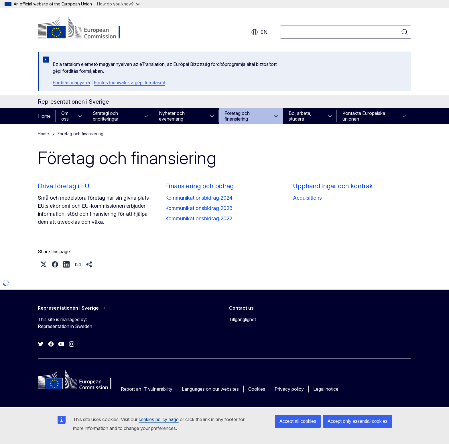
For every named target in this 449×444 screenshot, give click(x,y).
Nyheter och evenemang (172, 116)
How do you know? (118, 3)
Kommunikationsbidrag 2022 (198, 218)
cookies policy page (159, 419)
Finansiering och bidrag (199, 186)
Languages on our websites (210, 389)
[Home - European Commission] (84, 28)
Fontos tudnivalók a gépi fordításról (129, 82)
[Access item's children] (82, 116)
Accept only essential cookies (357, 421)
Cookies (256, 389)
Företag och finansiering (237, 116)
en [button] (259, 32)
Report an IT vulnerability (146, 389)
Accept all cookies (297, 421)
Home (44, 116)
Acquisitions (307, 198)
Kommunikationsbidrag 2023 (199, 208)
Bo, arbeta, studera (300, 116)
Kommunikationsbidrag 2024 (199, 198)
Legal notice (325, 389)
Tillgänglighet (242, 319)
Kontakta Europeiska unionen (363, 116)
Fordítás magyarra (71, 82)
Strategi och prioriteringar (105, 116)
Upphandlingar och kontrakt (334, 186)
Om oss (65, 116)
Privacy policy (289, 389)
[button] (43, 264)
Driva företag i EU (63, 186)
